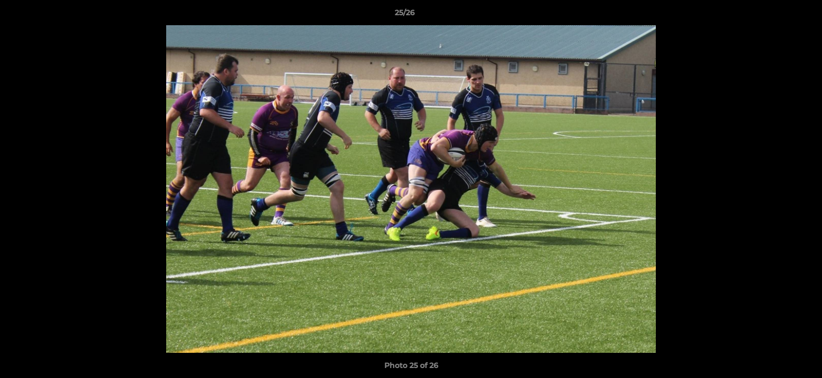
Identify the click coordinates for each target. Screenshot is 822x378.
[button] (778, 15)
